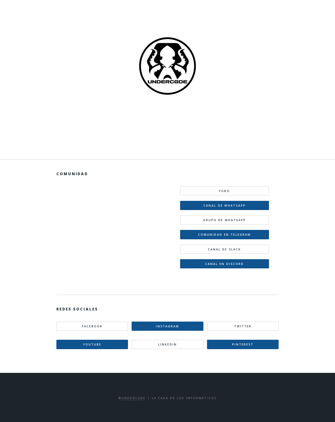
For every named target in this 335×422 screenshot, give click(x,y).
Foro (224, 191)
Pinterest (242, 344)
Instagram (167, 326)
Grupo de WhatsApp (224, 220)
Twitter (243, 326)
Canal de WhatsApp (224, 205)
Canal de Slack (224, 249)
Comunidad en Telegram (224, 234)
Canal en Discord (224, 264)
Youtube (92, 344)
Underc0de (133, 398)
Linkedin (167, 344)
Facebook (92, 326)
